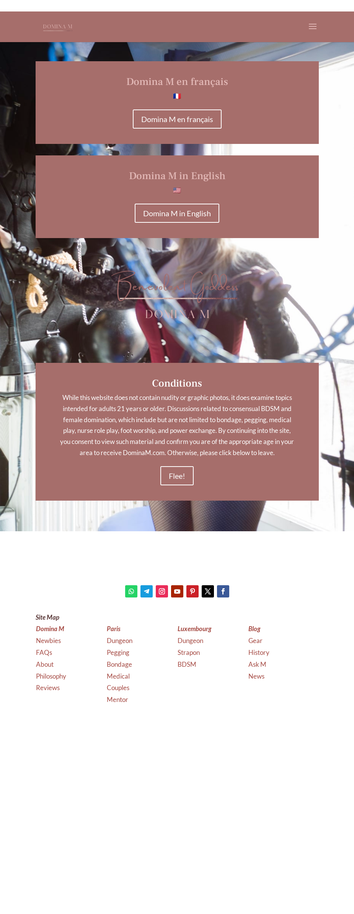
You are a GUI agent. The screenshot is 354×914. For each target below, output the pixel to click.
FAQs (44, 652)
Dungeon (120, 641)
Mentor (117, 699)
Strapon (189, 652)
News (256, 676)
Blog (254, 629)
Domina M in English (177, 213)
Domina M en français (177, 119)
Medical (119, 676)
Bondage (120, 664)
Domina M (50, 629)
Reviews (48, 688)
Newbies (48, 641)
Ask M (257, 664)
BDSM (187, 664)
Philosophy (51, 676)
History (258, 652)
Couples (119, 688)
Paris (114, 629)
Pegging (119, 652)
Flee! (177, 475)
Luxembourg (194, 629)
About (45, 664)
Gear (255, 641)
